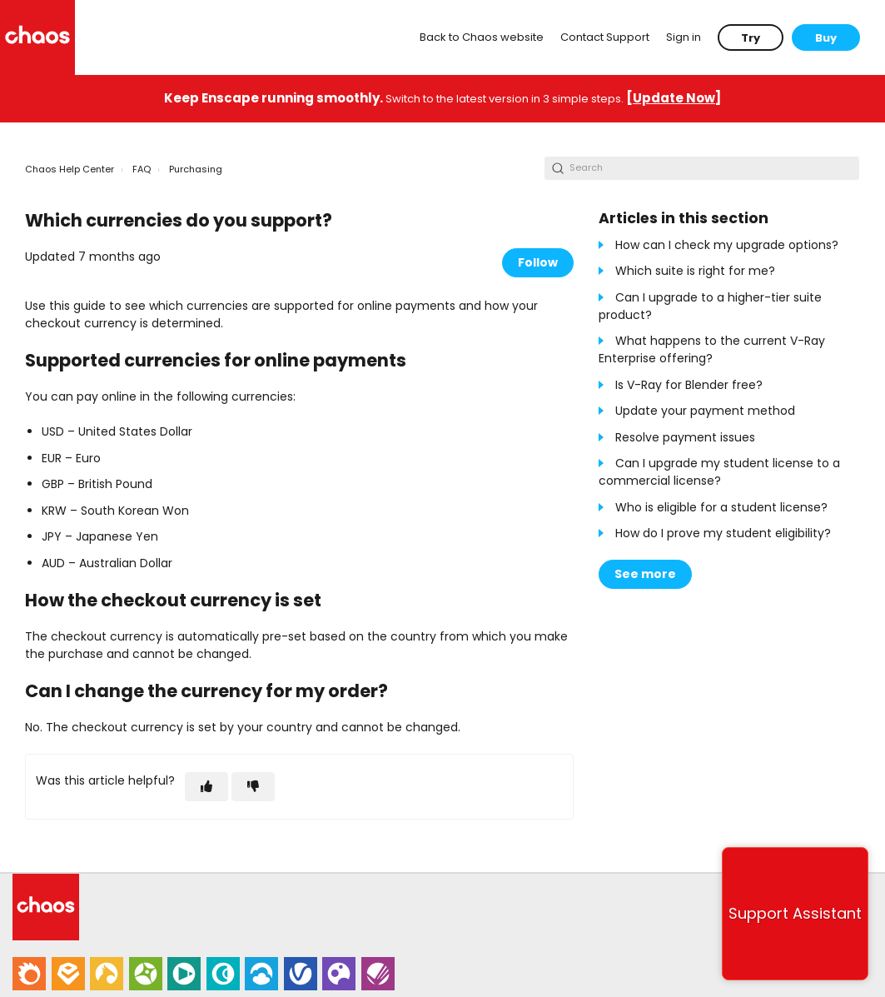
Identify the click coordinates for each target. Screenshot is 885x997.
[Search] (702, 168)
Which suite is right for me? (695, 270)
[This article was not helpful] (253, 786)
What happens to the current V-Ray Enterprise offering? (712, 349)
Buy (826, 38)
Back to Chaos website (482, 37)
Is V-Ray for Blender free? (689, 384)
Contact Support (604, 37)
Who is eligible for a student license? (721, 507)
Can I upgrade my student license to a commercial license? (719, 472)
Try (750, 38)
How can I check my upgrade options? (726, 245)
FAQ (141, 169)
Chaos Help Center (69, 169)
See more (645, 574)
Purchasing (195, 169)
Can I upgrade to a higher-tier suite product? (710, 306)
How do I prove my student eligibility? (723, 533)
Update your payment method (705, 410)
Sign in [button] (683, 37)
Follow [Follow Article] (538, 262)
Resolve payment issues (685, 437)
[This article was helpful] (206, 786)
